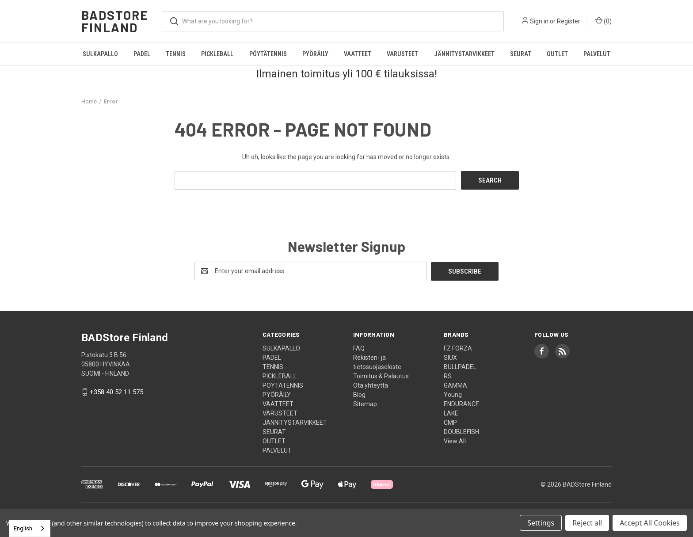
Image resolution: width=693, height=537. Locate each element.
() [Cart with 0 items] (603, 21)
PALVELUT (596, 53)
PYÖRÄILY (315, 53)
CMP (450, 421)
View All (455, 440)
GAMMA (455, 384)
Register (568, 21)
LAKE (451, 412)
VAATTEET (357, 53)
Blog (359, 393)
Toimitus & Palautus (381, 375)
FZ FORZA (458, 347)
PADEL (141, 53)
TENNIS (176, 53)
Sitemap (365, 403)
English (23, 528)
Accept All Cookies (650, 523)
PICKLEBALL (217, 53)
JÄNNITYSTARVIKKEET (464, 53)
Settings (540, 523)
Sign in (539, 21)
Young (453, 393)
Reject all (587, 523)
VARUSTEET (402, 53)
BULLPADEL (460, 365)
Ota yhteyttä (370, 384)
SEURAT (520, 53)
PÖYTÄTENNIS (268, 53)
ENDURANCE (461, 403)
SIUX (450, 356)
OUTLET (557, 53)
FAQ (359, 347)
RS (448, 375)
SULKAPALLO (100, 53)
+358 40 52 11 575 (116, 392)
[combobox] (29, 528)
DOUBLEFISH (461, 430)
